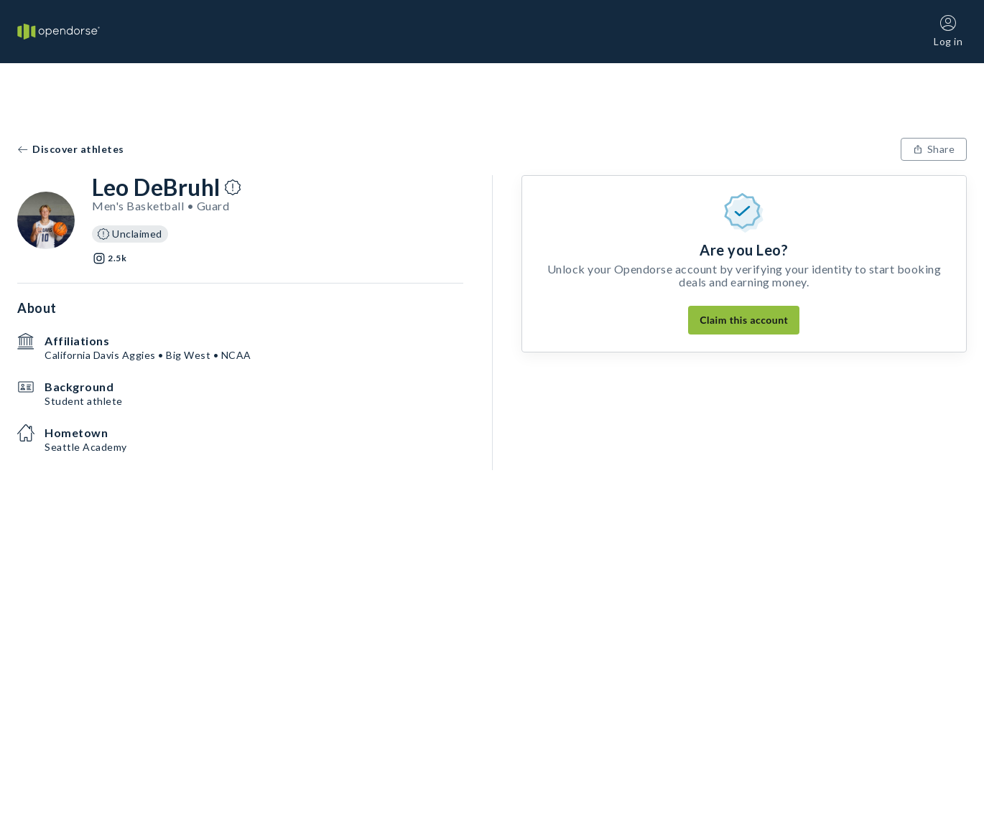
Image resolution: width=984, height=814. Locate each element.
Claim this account (744, 320)
